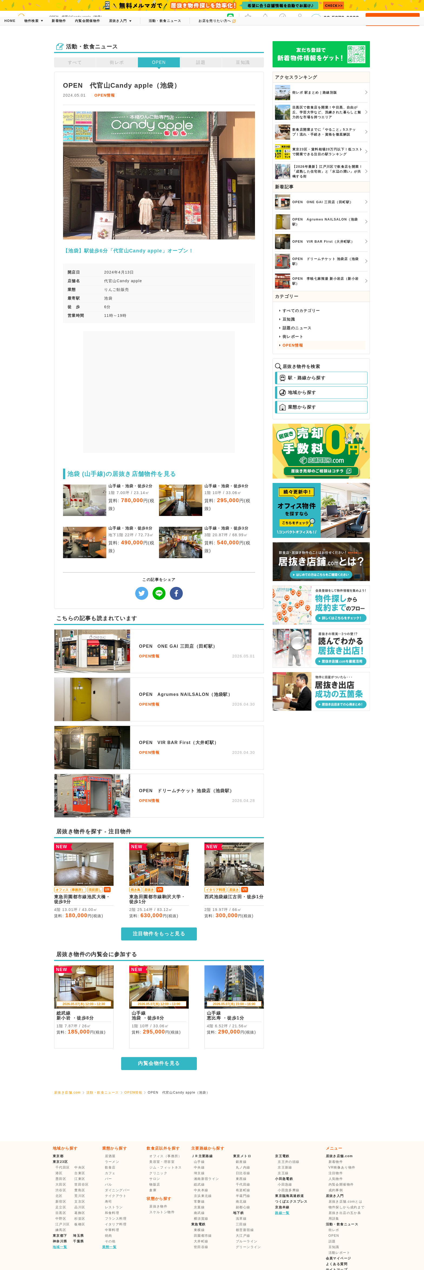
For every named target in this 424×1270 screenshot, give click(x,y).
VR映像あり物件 (342, 1167)
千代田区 (62, 1167)
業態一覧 (109, 1247)
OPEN (159, 62)
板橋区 (79, 1224)
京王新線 (285, 1167)
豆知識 (243, 62)
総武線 (199, 1184)
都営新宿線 (245, 1230)
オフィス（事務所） (165, 1156)
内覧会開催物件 (341, 1184)
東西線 (241, 1179)
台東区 (79, 1173)
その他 (110, 1241)
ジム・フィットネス (165, 1167)
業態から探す (297, 407)
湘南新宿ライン (206, 1179)
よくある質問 (336, 1264)
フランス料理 (116, 1218)
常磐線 (199, 1201)
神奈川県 (60, 1241)
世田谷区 (81, 1184)
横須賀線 (201, 1218)
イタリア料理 (116, 1224)
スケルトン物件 (162, 1212)
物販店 (154, 1184)
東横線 (199, 1230)
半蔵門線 (243, 1196)
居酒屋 (110, 1156)
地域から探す (297, 392)
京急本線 (282, 1207)
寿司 (108, 1201)
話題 (201, 62)
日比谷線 (243, 1173)
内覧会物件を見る (159, 1063)
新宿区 (60, 1201)
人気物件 (336, 1179)
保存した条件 (282, 19)
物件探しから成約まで (347, 1207)
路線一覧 (282, 1213)
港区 (59, 1173)
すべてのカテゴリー (301, 310)
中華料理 (112, 1230)
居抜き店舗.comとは (345, 1201)
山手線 (199, 1162)
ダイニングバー (117, 1190)
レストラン (114, 1207)
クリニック (158, 1173)
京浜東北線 (203, 1196)
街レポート (293, 336)
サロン (154, 1179)
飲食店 (110, 1167)
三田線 (241, 1224)
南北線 (241, 1201)
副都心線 (243, 1207)
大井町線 (201, 1241)
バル (108, 1184)
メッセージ (265, 19)
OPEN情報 (104, 95)
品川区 (79, 1207)
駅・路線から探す (302, 378)
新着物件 (336, 1162)
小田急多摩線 (288, 1190)
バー (108, 1179)
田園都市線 (203, 1236)
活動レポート (339, 1253)
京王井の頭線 (288, 1162)
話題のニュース (297, 328)
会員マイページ (338, 1258)
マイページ (300, 19)
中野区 (60, 1218)
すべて (75, 62)
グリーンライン (248, 1247)
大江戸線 (243, 1236)
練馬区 (60, 1230)
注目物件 (336, 1173)
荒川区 (79, 1196)
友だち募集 (230, 19)
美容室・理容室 (162, 1162)
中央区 (79, 1167)
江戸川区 (62, 1224)
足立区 (60, 1207)
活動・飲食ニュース (102, 1092)
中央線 (199, 1167)
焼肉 (108, 1236)
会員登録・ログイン (392, 19)
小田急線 (285, 1184)
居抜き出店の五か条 (345, 1213)
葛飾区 (79, 1213)
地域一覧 (60, 1247)
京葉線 (199, 1207)
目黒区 (60, 1213)
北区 (59, 1196)
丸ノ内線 (243, 1167)
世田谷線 (201, 1247)
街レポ (117, 62)
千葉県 (78, 1241)
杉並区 (79, 1218)
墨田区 (60, 1179)
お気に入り (248, 19)
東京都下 (60, 1236)
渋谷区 (60, 1190)
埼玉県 (78, 1236)
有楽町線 (243, 1190)
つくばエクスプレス (291, 1201)
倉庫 (153, 1190)
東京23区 (60, 1162)
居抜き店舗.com (67, 1092)
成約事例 (336, 1190)
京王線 (283, 1173)
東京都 (58, 1156)
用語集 (334, 1218)
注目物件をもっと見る (159, 933)
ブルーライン (246, 1241)
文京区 (79, 1201)
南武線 (199, 1213)
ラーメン (112, 1162)
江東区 (79, 1179)
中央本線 (201, 1190)
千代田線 (243, 1184)
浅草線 (241, 1218)
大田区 (60, 1184)
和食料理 (112, 1213)
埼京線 (199, 1173)
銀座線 (241, 1162)
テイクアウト (116, 1196)
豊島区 (79, 1190)
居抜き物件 (158, 1206)
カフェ (110, 1173)
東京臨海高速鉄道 (289, 1196)
